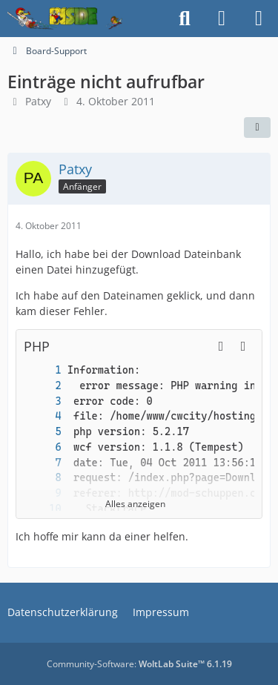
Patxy (38, 101)
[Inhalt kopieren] (243, 346)
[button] (221, 346)
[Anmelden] (221, 18)
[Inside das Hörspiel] (64, 18)
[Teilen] (257, 127)
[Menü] (259, 18)
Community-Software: (139, 664)
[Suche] (184, 18)
